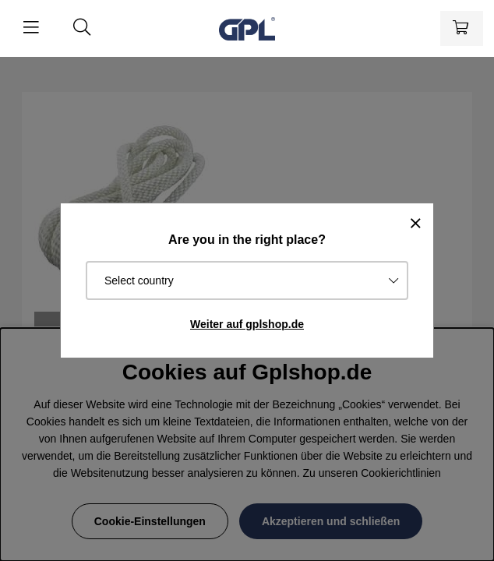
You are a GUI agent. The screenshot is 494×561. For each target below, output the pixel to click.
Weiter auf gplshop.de (247, 324)
